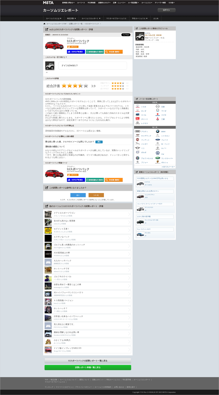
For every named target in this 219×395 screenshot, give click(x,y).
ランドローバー (164, 158)
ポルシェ (161, 162)
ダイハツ (141, 119)
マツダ (160, 110)
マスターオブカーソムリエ (116, 18)
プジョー (141, 162)
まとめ (155, 18)
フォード (161, 140)
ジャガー (141, 144)
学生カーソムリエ (113, 380)
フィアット (142, 140)
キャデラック (143, 135)
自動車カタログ (103, 2)
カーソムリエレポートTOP (56, 24)
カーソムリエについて (68, 380)
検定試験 (54, 380)
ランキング (49, 387)
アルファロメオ (144, 158)
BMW (160, 131)
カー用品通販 (132, 2)
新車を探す (131, 387)
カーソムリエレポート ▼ (91, 18)
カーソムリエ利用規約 (103, 387)
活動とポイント (98, 380)
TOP (46, 380)
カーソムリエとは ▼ (54, 18)
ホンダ (140, 110)
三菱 (160, 119)
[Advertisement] (155, 77)
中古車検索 (91, 2)
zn (146, 33)
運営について (84, 380)
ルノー (160, 148)
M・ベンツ (162, 144)
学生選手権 (126, 380)
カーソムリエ (146, 2)
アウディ (141, 131)
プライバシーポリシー (83, 387)
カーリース (81, 2)
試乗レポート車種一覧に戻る (88, 367)
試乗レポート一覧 (76, 24)
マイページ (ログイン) (64, 387)
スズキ (160, 115)
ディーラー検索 (160, 2)
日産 (160, 106)
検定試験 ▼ (71, 18)
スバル (140, 115)
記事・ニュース (118, 2)
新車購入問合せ (67, 2)
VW (159, 153)
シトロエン (162, 135)
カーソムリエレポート (142, 380)
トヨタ (140, 106)
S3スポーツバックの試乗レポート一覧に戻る (88, 361)
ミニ (140, 148)
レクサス (141, 123)
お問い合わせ (119, 387)
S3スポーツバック (92, 24)
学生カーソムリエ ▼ (140, 18)
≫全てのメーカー (168, 167)
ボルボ (140, 152)
